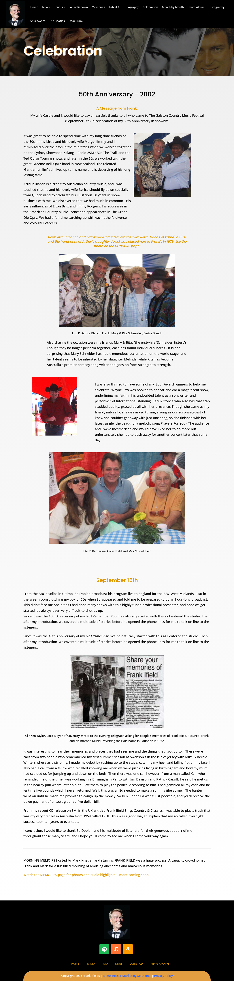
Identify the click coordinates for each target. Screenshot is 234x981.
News (46, 7)
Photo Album (196, 7)
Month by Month (173, 7)
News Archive (160, 963)
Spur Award (37, 21)
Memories (98, 7)
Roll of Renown (78, 7)
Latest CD (115, 7)
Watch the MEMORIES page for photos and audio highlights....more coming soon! (86, 875)
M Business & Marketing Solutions (126, 976)
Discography (216, 7)
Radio (91, 963)
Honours (59, 7)
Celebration (150, 7)
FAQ (105, 963)
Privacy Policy (163, 976)
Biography (132, 7)
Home (34, 7)
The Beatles (57, 21)
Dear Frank (76, 21)
